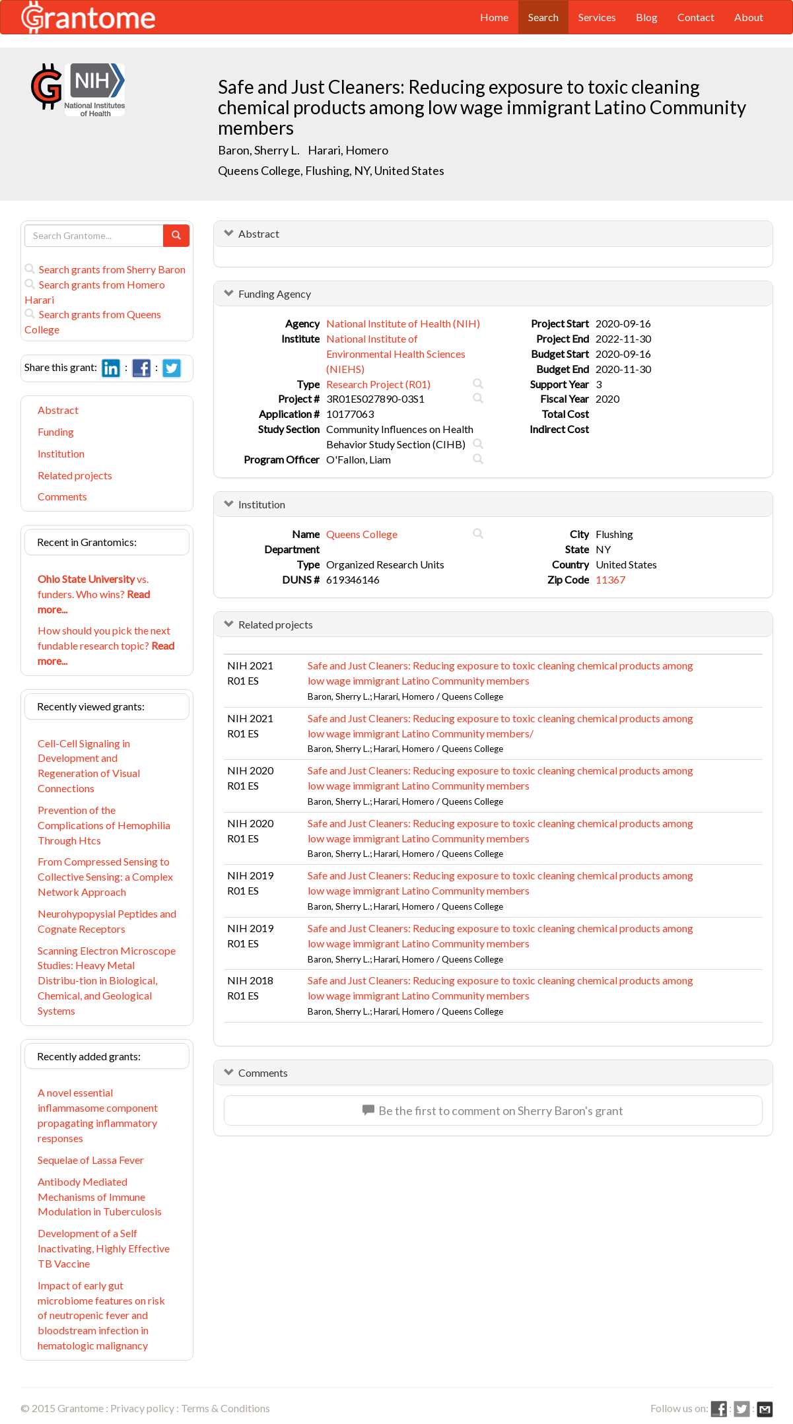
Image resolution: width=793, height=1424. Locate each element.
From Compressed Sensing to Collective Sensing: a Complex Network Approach (105, 876)
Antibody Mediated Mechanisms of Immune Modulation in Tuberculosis (100, 1196)
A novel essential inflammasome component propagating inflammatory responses (98, 1115)
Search (543, 17)
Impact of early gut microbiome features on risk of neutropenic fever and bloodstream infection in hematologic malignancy (101, 1315)
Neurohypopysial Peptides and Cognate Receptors (107, 921)
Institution (61, 453)
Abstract (58, 409)
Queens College (361, 533)
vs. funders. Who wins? (94, 593)
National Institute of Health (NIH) (403, 323)
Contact (695, 17)
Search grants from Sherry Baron (105, 269)
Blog (647, 17)
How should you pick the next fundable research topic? (106, 645)
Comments (62, 496)
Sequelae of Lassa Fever (91, 1159)
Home (494, 17)
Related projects (75, 475)
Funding (56, 431)
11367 (610, 579)
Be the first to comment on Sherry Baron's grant (492, 1110)
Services (597, 17)
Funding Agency (274, 293)
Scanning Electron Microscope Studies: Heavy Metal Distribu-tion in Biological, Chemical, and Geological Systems (107, 980)
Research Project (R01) (378, 384)
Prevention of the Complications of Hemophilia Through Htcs (104, 824)
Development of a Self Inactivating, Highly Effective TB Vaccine (104, 1248)
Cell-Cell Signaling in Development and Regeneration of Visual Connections (89, 766)
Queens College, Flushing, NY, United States (331, 170)
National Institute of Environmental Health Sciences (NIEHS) (395, 353)
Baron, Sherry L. (259, 150)
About (748, 17)
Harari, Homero (349, 150)
